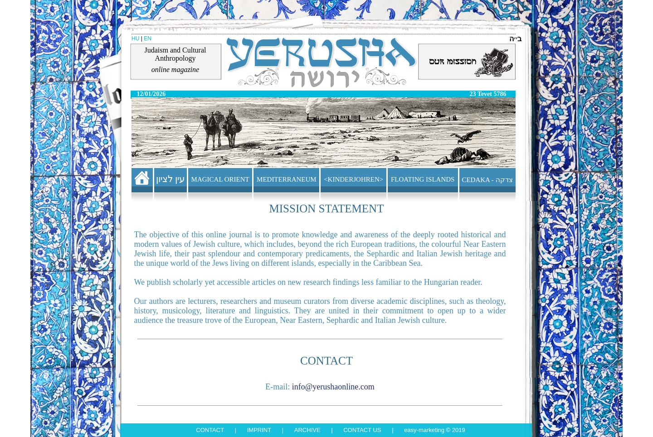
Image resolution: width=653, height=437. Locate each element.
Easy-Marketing (424, 430)
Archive (307, 430)
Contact (210, 430)
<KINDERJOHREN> (353, 179)
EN (147, 38)
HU (135, 38)
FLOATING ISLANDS (422, 179)
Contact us (362, 430)
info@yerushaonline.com (333, 386)
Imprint (259, 430)
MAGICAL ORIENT (220, 179)
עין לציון (170, 179)
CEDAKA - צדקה (487, 179)
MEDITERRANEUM (287, 179)
